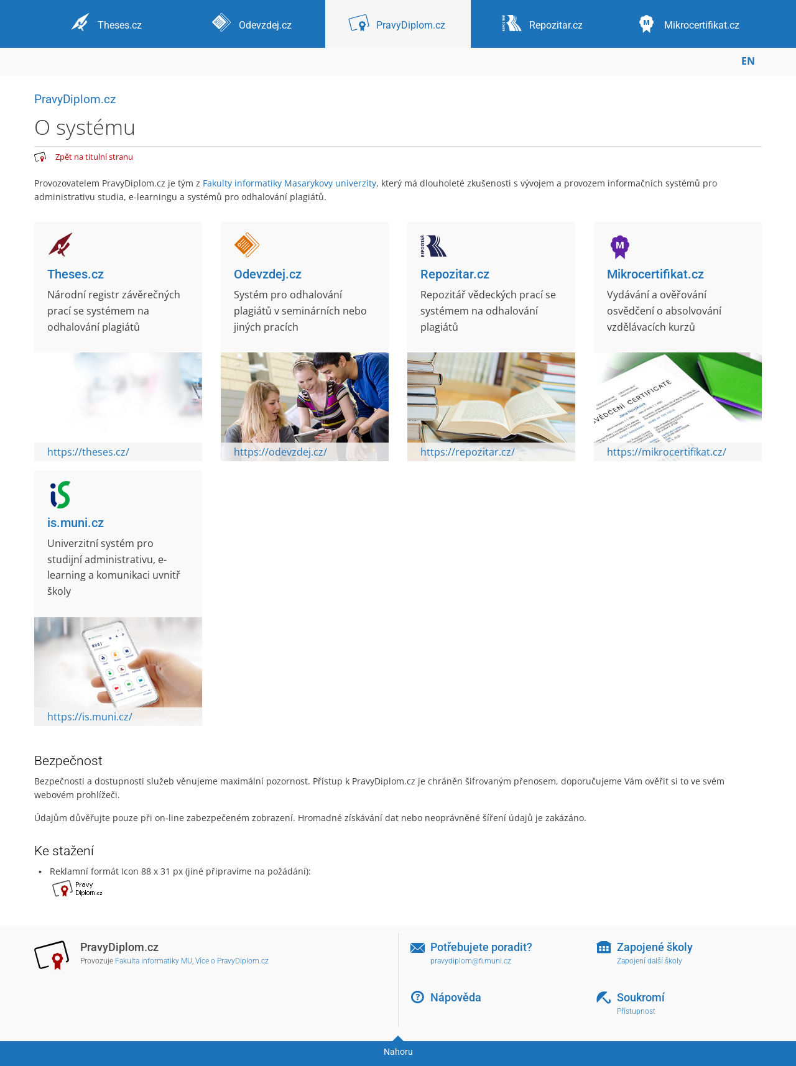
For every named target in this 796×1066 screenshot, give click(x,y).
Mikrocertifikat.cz (655, 274)
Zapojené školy (655, 946)
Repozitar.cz (454, 274)
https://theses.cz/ (88, 452)
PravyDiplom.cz (75, 99)
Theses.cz (75, 274)
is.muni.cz (75, 522)
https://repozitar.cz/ (467, 452)
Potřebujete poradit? (481, 946)
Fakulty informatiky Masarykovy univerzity (289, 183)
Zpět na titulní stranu (94, 156)
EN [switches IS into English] (748, 61)
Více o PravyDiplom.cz (232, 961)
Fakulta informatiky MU (153, 961)
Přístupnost (636, 1011)
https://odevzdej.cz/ (280, 452)
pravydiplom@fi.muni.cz (470, 961)
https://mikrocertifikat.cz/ (666, 452)
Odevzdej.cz (268, 274)
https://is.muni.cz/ (89, 717)
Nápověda (455, 997)
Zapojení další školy (649, 961)
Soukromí (641, 997)
